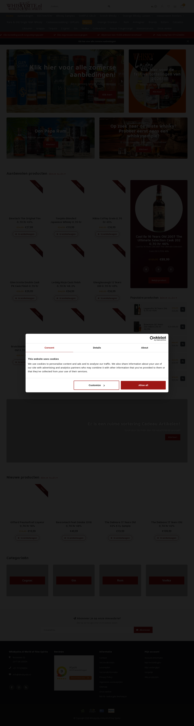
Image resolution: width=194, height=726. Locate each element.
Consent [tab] (49, 347)
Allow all (143, 385)
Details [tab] (97, 347)
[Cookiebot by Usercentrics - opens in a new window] (152, 338)
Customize (97, 385)
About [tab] (144, 347)
